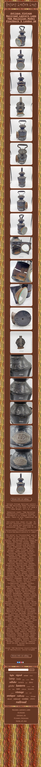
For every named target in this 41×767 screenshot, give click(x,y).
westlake (25, 699)
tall (26, 682)
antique (11, 695)
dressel (10, 699)
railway (20, 696)
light (12, 675)
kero (13, 689)
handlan (27, 679)
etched (26, 675)
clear (9, 689)
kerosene (31, 689)
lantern (20, 685)
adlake (12, 682)
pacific (12, 693)
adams (32, 699)
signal (19, 675)
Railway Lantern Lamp (21, 710)
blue (32, 679)
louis (31, 675)
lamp (12, 678)
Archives (21, 712)
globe (11, 685)
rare (18, 689)
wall (30, 693)
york (27, 693)
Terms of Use (21, 721)
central (28, 686)
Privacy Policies (21, 718)
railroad (21, 702)
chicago (33, 696)
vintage (19, 692)
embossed (17, 699)
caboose (24, 689)
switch (21, 682)
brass (27, 696)
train (19, 679)
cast (33, 686)
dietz (31, 682)
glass (23, 679)
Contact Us (21, 715)
